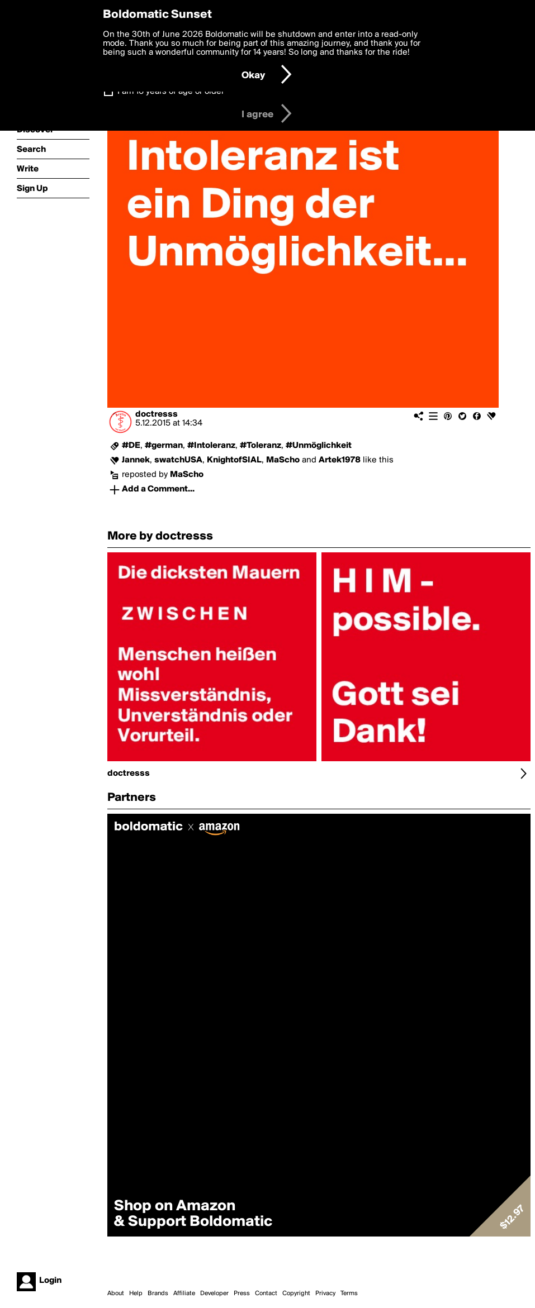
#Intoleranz (211, 445)
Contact (266, 1293)
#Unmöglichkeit (319, 445)
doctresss (156, 414)
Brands (158, 1293)
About (115, 1293)
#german (164, 445)
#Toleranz (260, 445)
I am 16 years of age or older (170, 91)
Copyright (296, 1293)
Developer (214, 1293)
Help (136, 1293)
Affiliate (184, 1293)
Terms (349, 1293)
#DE (131, 445)
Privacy (325, 1293)
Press (242, 1293)
